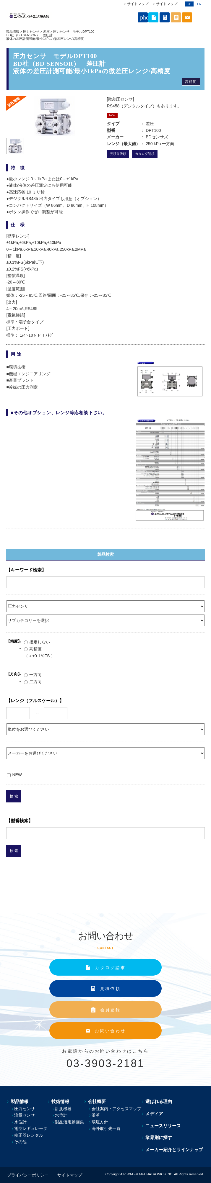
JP (189, 4)
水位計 (20, 1122)
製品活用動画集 (70, 1122)
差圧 (46, 31)
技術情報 (60, 1101)
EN (199, 4)
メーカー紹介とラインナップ (175, 1149)
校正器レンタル (28, 1135)
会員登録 (110, 1009)
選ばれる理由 (159, 1101)
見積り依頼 (118, 153)
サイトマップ (137, 4)
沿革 (97, 1115)
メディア (155, 1113)
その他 (20, 1141)
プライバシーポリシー (27, 1175)
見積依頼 (110, 988)
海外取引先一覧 (107, 1128)
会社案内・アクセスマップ (117, 1108)
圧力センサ (31, 31)
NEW (14, 774)
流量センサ (24, 1115)
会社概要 (97, 1101)
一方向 (33, 674)
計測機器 (64, 1108)
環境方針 (101, 1122)
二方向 (33, 681)
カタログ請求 (145, 153)
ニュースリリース (164, 1125)
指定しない (37, 642)
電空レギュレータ (30, 1128)
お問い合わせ (110, 1030)
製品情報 (12, 31)
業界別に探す (159, 1137)
